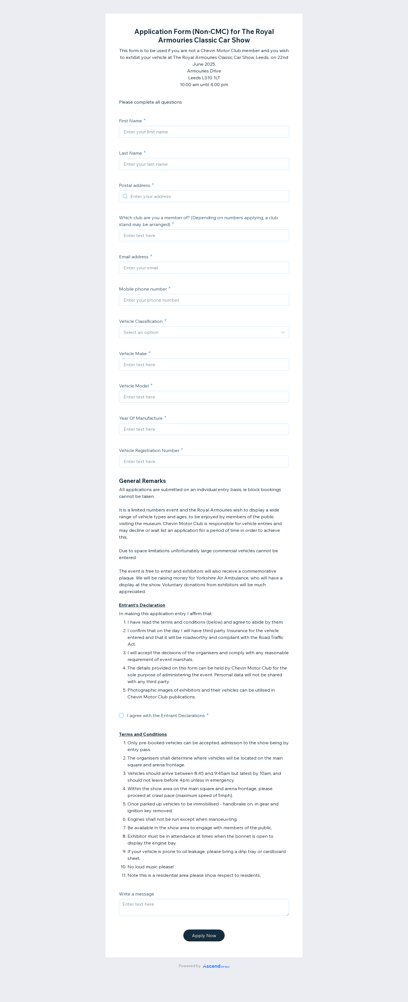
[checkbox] (121, 715)
